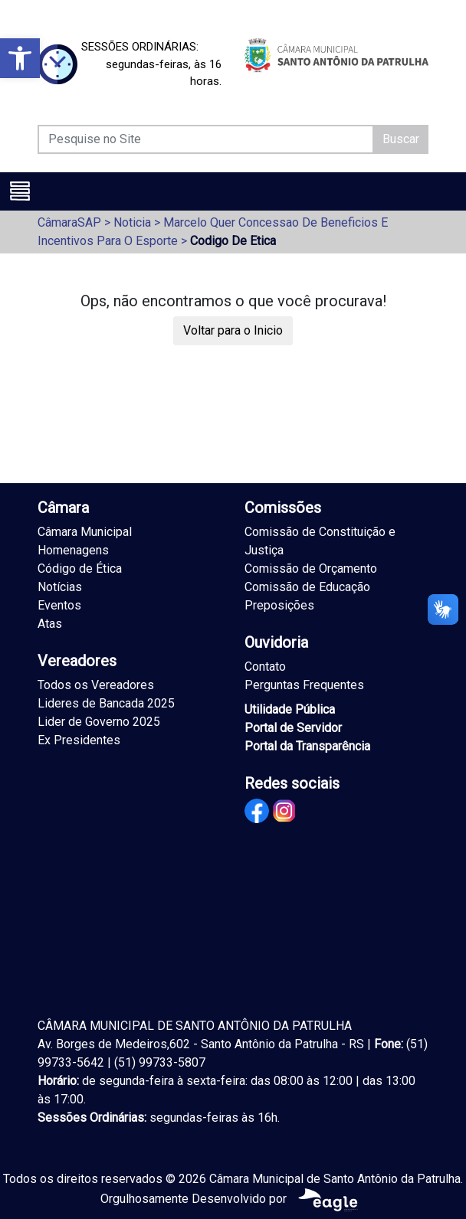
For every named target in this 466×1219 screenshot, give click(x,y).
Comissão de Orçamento (310, 568)
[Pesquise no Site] (206, 139)
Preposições (279, 605)
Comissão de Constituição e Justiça (319, 541)
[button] (20, 58)
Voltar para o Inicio (233, 330)
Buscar (400, 139)
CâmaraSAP (69, 222)
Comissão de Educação (307, 587)
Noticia (132, 222)
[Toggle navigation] (20, 191)
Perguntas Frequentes (304, 685)
